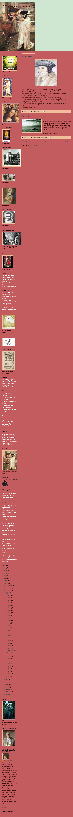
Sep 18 (9, 625)
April (7, 687)
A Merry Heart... (27, 57)
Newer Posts (25, 142)
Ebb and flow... (27, 116)
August (8, 677)
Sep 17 (9, 628)
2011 (5, 578)
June (7, 682)
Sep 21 (9, 618)
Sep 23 (9, 613)
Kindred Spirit (8, 761)
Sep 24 (9, 610)
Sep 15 (9, 633)
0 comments (44, 137)
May (7, 684)
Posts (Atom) (33, 145)
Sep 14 (9, 635)
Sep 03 (9, 668)
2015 (5, 568)
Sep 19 (9, 623)
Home (46, 142)
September (9, 593)
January (8, 694)
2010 (5, 580)
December (9, 585)
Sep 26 (9, 605)
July (7, 679)
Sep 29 (9, 597)
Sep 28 (9, 600)
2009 (5, 583)
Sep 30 (9, 595)
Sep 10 (9, 645)
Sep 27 (9, 602)
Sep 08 (9, 656)
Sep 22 (9, 615)
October (8, 590)
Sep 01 (9, 673)
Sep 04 (9, 666)
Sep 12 (9, 640)
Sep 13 (9, 638)
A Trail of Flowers (16, 6)
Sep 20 (9, 620)
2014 (5, 570)
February (8, 692)
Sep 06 (9, 661)
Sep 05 (9, 663)
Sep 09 (9, 648)
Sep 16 (9, 630)
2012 (5, 575)
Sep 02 (9, 671)
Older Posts (67, 142)
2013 (5, 573)
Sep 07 (9, 658)
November (9, 588)
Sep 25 (9, 608)
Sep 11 (9, 643)
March (8, 689)
